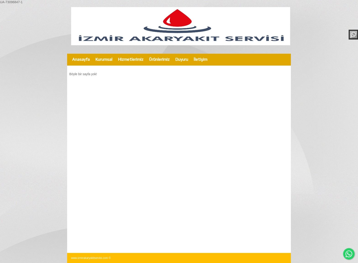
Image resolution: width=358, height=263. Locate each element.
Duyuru (181, 59)
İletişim (200, 59)
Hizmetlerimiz (130, 59)
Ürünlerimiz (159, 59)
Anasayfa (81, 59)
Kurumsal (103, 59)
